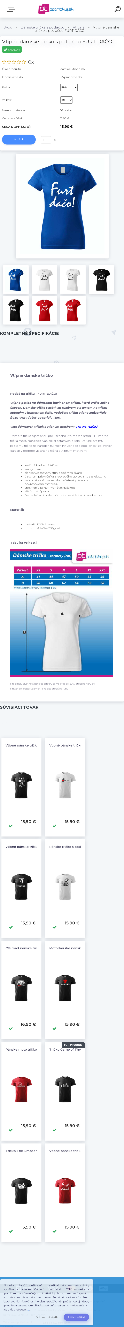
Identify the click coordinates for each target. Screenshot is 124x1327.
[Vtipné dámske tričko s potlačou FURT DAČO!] (62, 155)
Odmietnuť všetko (48, 1317)
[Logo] (55, 9)
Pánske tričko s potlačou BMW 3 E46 (79, 847)
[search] (118, 10)
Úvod (7, 27)
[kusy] (46, 139)
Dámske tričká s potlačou (42, 27)
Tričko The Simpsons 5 (24, 1151)
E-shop (12, 9)
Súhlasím (76, 1317)
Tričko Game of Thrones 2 (70, 1049)
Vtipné (79, 27)
